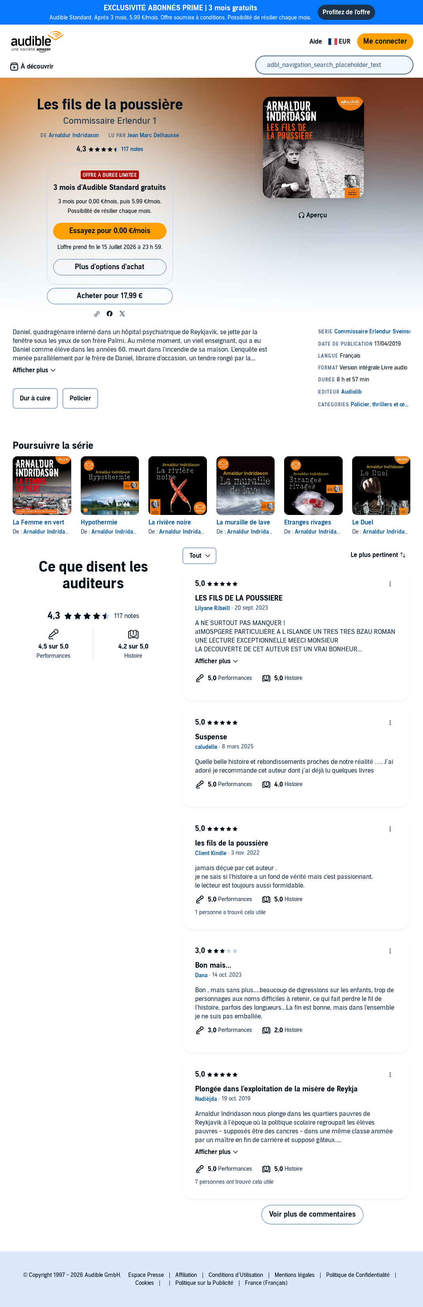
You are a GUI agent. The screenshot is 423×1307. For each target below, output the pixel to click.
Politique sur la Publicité (204, 1283)
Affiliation (186, 1275)
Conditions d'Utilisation (236, 1275)
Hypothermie (99, 522)
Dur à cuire (35, 398)
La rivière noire (169, 522)
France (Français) (266, 1283)
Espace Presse (146, 1275)
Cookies (144, 1283)
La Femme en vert (38, 522)
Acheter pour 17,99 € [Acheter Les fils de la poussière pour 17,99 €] (109, 296)
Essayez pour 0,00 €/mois (109, 231)
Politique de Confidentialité (358, 1275)
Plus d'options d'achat (109, 267)
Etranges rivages (307, 522)
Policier (80, 398)
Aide (315, 42)
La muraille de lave (243, 522)
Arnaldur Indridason (48, 531)
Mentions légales (295, 1275)
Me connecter (385, 41)
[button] (97, 314)
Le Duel (362, 522)
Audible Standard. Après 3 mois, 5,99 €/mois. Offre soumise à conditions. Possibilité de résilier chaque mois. (180, 12)
